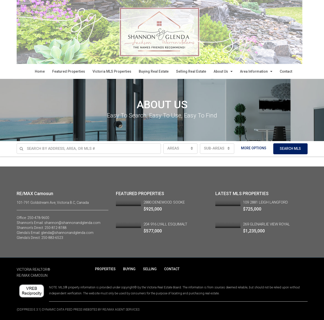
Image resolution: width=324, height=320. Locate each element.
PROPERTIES (105, 269)
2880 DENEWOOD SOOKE (164, 202)
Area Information (254, 71)
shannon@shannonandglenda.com (72, 223)
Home (40, 71)
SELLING (150, 269)
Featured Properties (68, 71)
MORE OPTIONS (253, 148)
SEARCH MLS (290, 149)
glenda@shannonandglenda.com (67, 233)
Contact (286, 71)
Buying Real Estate (154, 71)
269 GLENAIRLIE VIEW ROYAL (266, 224)
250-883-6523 (52, 238)
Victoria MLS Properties (112, 71)
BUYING (129, 269)
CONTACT (172, 269)
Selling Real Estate (191, 71)
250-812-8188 (55, 228)
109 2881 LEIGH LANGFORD (265, 202)
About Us (221, 71)
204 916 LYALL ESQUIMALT (165, 224)
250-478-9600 (38, 218)
